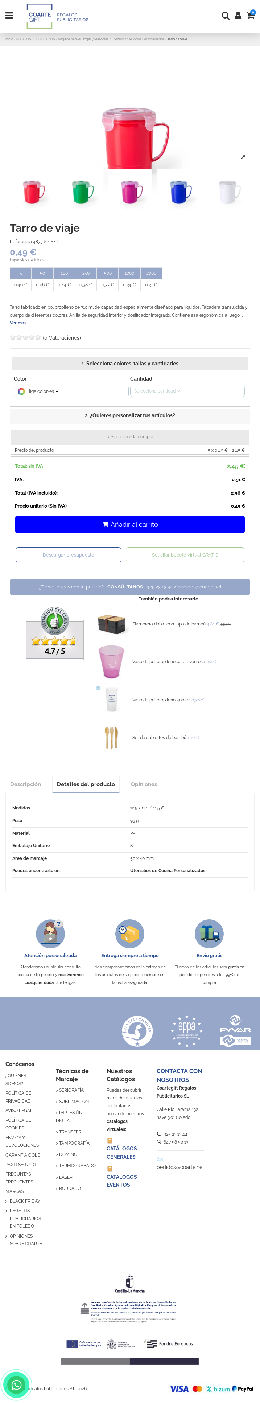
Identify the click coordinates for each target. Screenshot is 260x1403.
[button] (130, 416)
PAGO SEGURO (20, 1164)
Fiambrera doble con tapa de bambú (169, 624)
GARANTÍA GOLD (23, 1155)
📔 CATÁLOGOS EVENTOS (122, 1177)
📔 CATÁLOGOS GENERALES (122, 1149)
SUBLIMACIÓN (74, 1101)
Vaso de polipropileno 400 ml (161, 699)
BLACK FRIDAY (25, 1201)
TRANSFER (70, 1132)
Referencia (21, 241)
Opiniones (144, 784)
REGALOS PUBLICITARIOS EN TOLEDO (25, 1218)
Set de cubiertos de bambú (159, 737)
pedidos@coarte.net (180, 1167)
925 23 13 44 (172, 1134)
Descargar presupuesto (68, 555)
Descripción (25, 784)
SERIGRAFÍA (71, 1090)
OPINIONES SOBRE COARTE (26, 1240)
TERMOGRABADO (77, 1165)
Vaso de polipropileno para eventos (167, 661)
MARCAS (14, 1191)
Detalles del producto (86, 784)
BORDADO (70, 1188)
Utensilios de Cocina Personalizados (167, 870)
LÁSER (66, 1177)
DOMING (68, 1154)
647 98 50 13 (172, 1142)
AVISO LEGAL (19, 1110)
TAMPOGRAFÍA (74, 1143)
